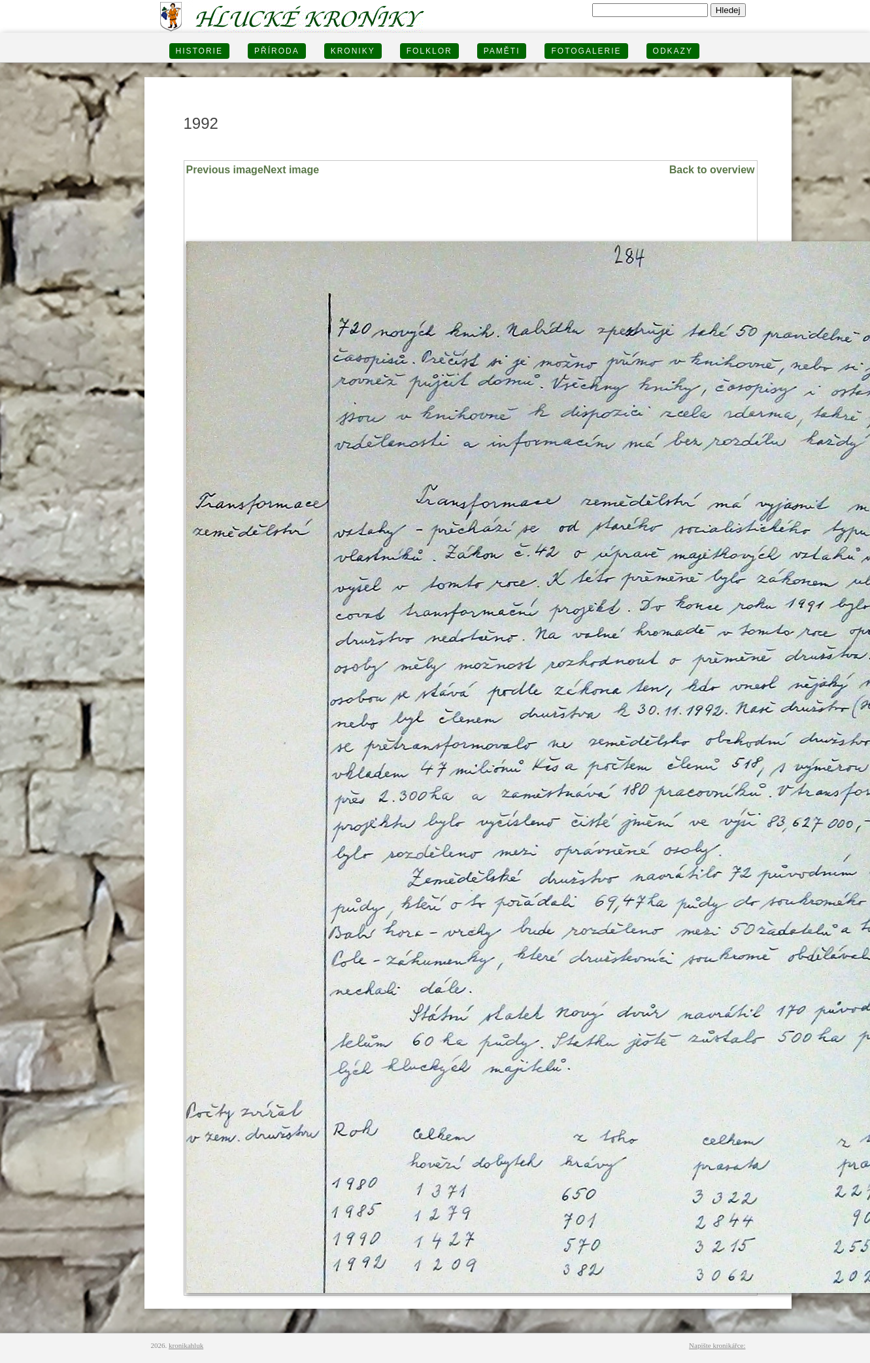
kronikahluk (186, 1345)
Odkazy (673, 51)
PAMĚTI (502, 51)
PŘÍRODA (276, 51)
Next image (291, 169)
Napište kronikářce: (717, 1345)
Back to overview (712, 169)
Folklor (429, 51)
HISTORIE (199, 51)
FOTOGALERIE (586, 51)
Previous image (224, 169)
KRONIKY (353, 51)
